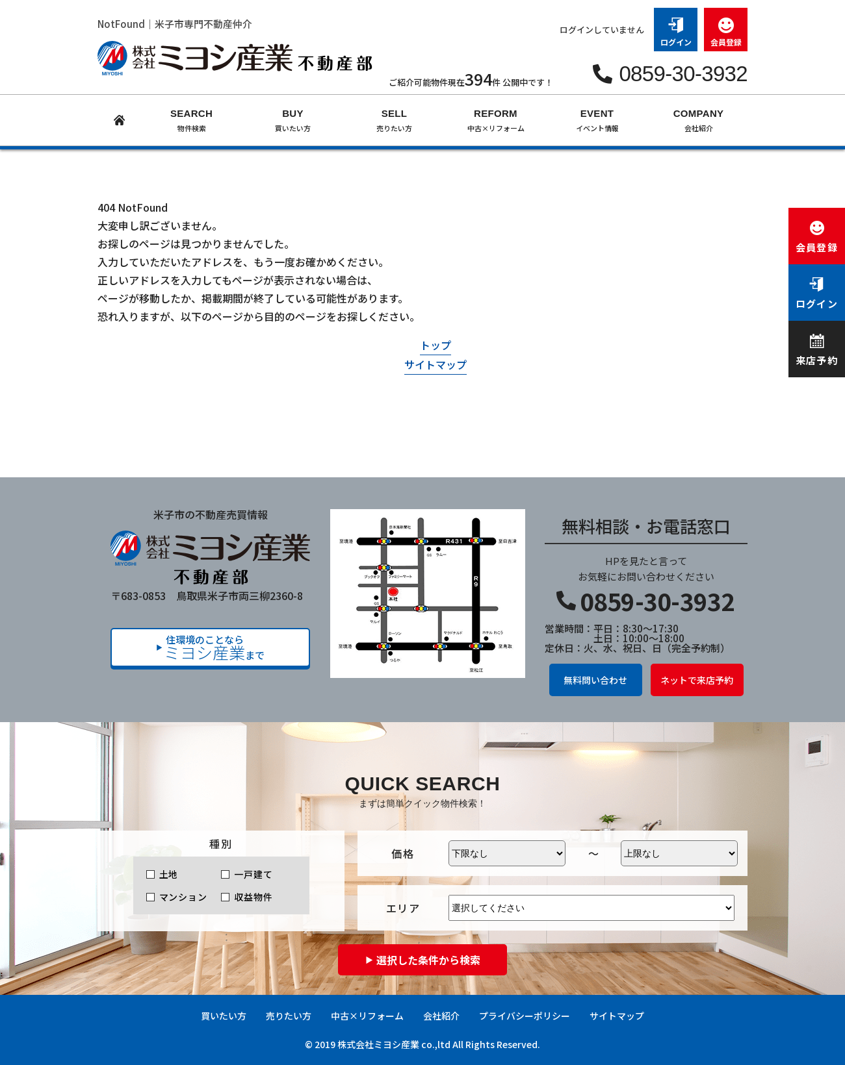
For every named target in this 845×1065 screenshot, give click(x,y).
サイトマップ (435, 364)
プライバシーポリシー (524, 1015)
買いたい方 (223, 1015)
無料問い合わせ (595, 679)
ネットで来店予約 (696, 679)
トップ (435, 345)
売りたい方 (288, 1015)
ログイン (675, 27)
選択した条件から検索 (428, 960)
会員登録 (726, 27)
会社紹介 (441, 1015)
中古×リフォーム (367, 1015)
